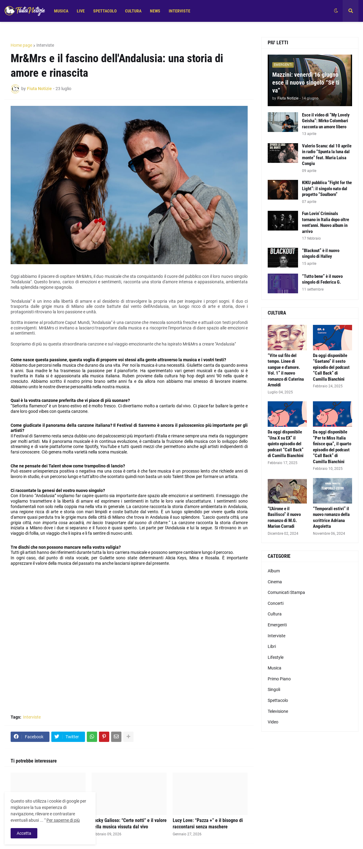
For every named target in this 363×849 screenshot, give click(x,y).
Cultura (275, 613)
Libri (272, 646)
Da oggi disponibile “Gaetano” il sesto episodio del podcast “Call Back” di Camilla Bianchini (331, 367)
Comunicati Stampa (286, 592)
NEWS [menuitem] (155, 10)
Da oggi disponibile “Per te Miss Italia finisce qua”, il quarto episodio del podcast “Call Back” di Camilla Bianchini (332, 446)
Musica (274, 667)
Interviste (45, 45)
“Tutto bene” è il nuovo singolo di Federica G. (322, 279)
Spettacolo (278, 700)
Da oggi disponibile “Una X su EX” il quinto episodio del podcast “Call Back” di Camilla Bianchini (286, 443)
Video (273, 721)
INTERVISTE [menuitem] (179, 10)
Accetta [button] (24, 833)
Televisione (278, 711)
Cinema (275, 581)
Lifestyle (275, 657)
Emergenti (277, 624)
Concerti (275, 603)
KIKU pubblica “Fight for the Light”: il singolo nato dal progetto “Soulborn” (327, 188)
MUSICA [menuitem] (61, 10)
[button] (336, 11)
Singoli (274, 689)
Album (274, 570)
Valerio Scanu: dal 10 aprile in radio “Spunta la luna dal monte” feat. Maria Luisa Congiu (326, 155)
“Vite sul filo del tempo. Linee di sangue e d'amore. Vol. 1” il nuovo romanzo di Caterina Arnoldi (286, 370)
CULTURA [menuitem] (133, 10)
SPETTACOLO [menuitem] (105, 10)
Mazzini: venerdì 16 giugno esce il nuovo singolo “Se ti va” (305, 82)
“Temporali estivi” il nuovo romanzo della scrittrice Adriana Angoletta (331, 517)
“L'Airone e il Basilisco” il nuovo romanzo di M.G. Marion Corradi (284, 517)
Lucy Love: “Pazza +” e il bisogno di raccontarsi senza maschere (208, 823)
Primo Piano (279, 678)
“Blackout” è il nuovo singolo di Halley (320, 253)
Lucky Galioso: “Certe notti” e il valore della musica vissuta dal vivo (129, 823)
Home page (21, 45)
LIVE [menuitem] (81, 10)
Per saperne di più (63, 820)
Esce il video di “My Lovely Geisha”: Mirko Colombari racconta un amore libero (326, 121)
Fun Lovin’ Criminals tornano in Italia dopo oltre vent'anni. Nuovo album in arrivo (325, 222)
